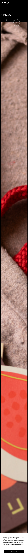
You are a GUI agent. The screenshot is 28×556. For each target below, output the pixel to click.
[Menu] (23, 2)
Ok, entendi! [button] (14, 551)
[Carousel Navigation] (3, 20)
